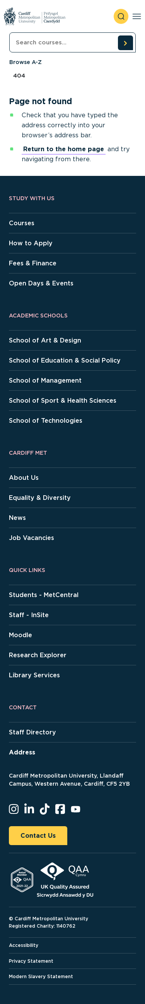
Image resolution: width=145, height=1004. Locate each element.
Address (22, 752)
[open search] (121, 16)
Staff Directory (32, 732)
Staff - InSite (29, 615)
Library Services (34, 675)
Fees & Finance (32, 263)
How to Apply (31, 243)
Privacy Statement (31, 961)
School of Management (45, 380)
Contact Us (38, 835)
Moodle (20, 635)
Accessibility (23, 945)
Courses (21, 223)
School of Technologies (45, 420)
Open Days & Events (41, 283)
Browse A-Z (25, 62)
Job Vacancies (31, 538)
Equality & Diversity (40, 497)
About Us (24, 477)
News (17, 517)
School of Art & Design (45, 340)
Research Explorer (38, 655)
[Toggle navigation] (136, 16)
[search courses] (125, 42)
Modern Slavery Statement (41, 976)
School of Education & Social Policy (65, 360)
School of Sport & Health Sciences (62, 400)
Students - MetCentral (43, 595)
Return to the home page (63, 149)
